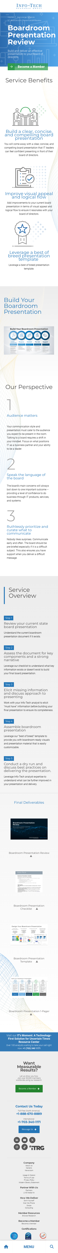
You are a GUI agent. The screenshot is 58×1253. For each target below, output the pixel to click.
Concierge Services (26, 17)
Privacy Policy (29, 1180)
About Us (29, 1165)
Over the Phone (29, 1203)
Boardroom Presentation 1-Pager (29, 1011)
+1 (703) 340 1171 (32, 1048)
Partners (29, 1190)
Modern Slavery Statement (29, 1182)
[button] (29, 1247)
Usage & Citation (29, 1175)
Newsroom (29, 1170)
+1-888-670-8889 (29, 1114)
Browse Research (29, 1216)
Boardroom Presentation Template (29, 960)
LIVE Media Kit (29, 1193)
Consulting (29, 1208)
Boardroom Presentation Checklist (29, 907)
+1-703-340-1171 (29, 1122)
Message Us (29, 1129)
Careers (29, 1168)
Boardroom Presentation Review (26, 20)
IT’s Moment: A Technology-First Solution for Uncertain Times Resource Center (30, 1038)
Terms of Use (29, 1178)
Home (11, 17)
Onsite (29, 1205)
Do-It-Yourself (29, 1200)
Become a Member (31, 67)
